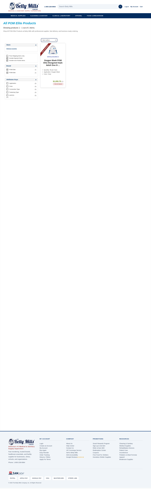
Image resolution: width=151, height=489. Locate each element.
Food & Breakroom (95, 16)
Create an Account (46, 446)
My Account (134, 6)
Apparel (78, 16)
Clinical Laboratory (61, 16)
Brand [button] (8, 66)
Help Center (70, 446)
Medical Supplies (18, 16)
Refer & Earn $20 (98, 448)
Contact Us (70, 448)
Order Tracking (45, 455)
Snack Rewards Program (101, 443)
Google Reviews (75, 457)
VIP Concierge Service (73, 450)
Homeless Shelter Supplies (102, 457)
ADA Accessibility (72, 455)
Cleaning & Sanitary (39, 16)
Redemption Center (99, 450)
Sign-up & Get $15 (99, 446)
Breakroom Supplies (126, 459)
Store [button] (8, 45)
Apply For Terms (45, 459)
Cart (141, 6)
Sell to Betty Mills (72, 452)
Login (41, 443)
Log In (127, 6)
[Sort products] (49, 40)
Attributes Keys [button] (12, 79)
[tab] (21, 44)
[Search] (120, 6)
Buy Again (43, 450)
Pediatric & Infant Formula (128, 455)
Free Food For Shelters (100, 455)
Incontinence (123, 452)
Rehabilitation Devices (126, 448)
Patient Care (123, 450)
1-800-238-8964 (50, 7)
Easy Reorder (44, 452)
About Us (69, 443)
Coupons (96, 452)
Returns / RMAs (45, 457)
